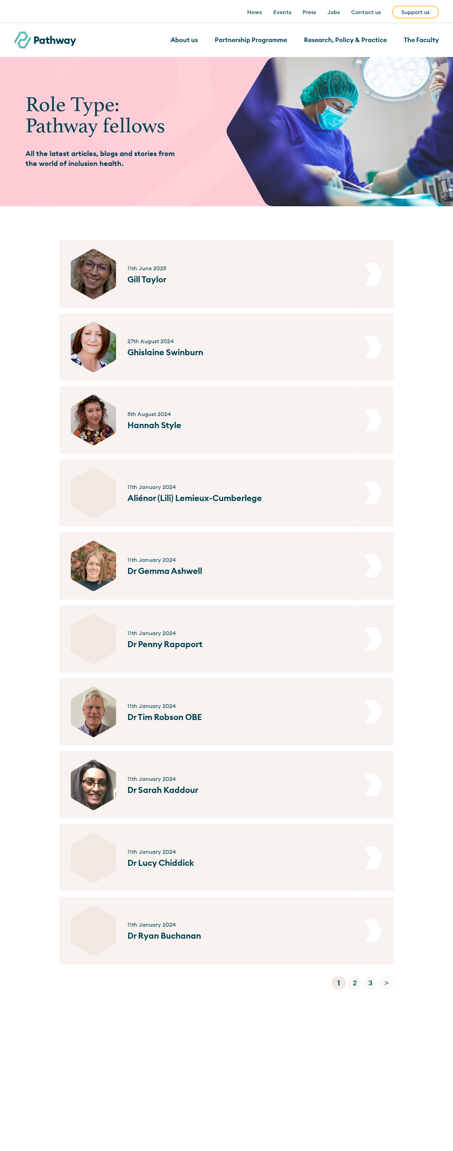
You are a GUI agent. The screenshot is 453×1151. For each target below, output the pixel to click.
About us (184, 40)
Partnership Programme (251, 40)
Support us (415, 12)
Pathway (45, 39)
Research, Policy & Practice (345, 40)
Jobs (333, 12)
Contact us (366, 12)
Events (282, 12)
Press (309, 12)
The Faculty (421, 40)
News (254, 12)
